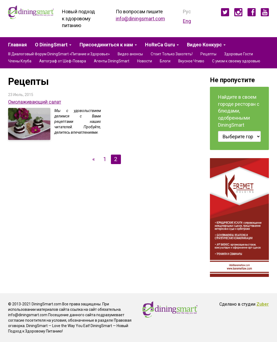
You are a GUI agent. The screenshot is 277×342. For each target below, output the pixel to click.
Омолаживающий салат (34, 102)
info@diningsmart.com (140, 18)
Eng (187, 21)
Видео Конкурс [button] (206, 44)
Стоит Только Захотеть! (172, 54)
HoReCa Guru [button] (162, 44)
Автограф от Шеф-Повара (62, 61)
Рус (187, 11)
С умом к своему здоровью (236, 61)
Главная (17, 44)
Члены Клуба (19, 61)
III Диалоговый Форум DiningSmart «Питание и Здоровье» (59, 54)
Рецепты (208, 54)
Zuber (262, 304)
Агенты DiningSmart (111, 61)
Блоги (165, 61)
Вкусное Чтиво (191, 61)
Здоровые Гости (238, 54)
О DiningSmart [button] (53, 44)
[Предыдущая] (94, 159)
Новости (144, 61)
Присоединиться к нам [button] (108, 44)
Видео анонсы (130, 54)
